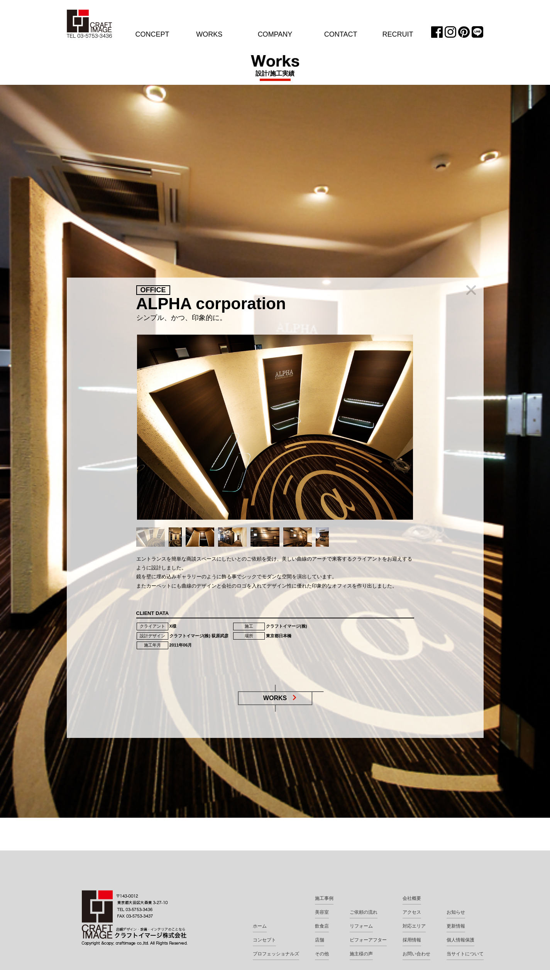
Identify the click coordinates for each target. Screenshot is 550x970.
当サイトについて (465, 954)
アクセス (412, 912)
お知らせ (456, 912)
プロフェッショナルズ (276, 954)
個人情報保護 (460, 940)
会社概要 (412, 898)
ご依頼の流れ (363, 912)
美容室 (322, 912)
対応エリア (414, 926)
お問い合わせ (416, 954)
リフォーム (361, 926)
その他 (322, 954)
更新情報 (456, 926)
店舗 (319, 940)
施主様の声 (361, 954)
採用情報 (412, 940)
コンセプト (264, 940)
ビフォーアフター (368, 940)
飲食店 (322, 926)
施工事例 (324, 898)
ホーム (260, 926)
